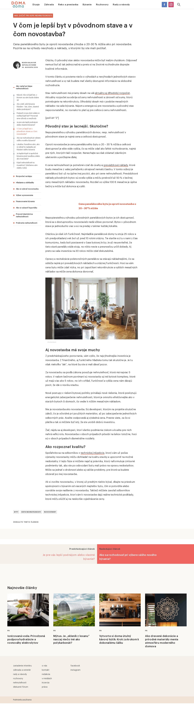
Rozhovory (102, 5)
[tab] (27, 88)
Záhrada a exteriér (22, 670)
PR (8, 630)
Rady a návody (121, 5)
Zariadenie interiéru (22, 666)
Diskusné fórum (20, 687)
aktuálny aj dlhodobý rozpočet (112, 93)
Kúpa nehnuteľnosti (31, 512)
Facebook (75, 666)
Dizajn (36, 5)
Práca (44, 687)
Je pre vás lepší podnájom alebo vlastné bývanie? (27, 123)
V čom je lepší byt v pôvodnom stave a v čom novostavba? (27, 131)
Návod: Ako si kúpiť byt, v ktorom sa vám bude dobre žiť (28, 97)
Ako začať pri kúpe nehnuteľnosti (33, 15)
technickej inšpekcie (92, 453)
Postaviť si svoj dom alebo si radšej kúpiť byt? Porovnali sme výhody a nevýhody (28, 115)
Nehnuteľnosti (19, 683)
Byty (16, 512)
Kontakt (45, 670)
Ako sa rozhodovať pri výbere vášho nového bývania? (28, 139)
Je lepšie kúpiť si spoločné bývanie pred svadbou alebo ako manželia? (28, 156)
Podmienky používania (22, 700)
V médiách (47, 679)
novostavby (50, 512)
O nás (44, 666)
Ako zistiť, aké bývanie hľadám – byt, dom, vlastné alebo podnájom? (28, 106)
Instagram (75, 670)
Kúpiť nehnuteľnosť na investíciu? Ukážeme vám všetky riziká (27, 165)
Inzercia (45, 683)
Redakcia (46, 674)
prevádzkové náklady (116, 165)
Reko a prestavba (68, 5)
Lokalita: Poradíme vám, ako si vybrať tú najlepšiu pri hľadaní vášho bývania (28, 147)
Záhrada (49, 5)
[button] (27, 87)
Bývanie (87, 5)
